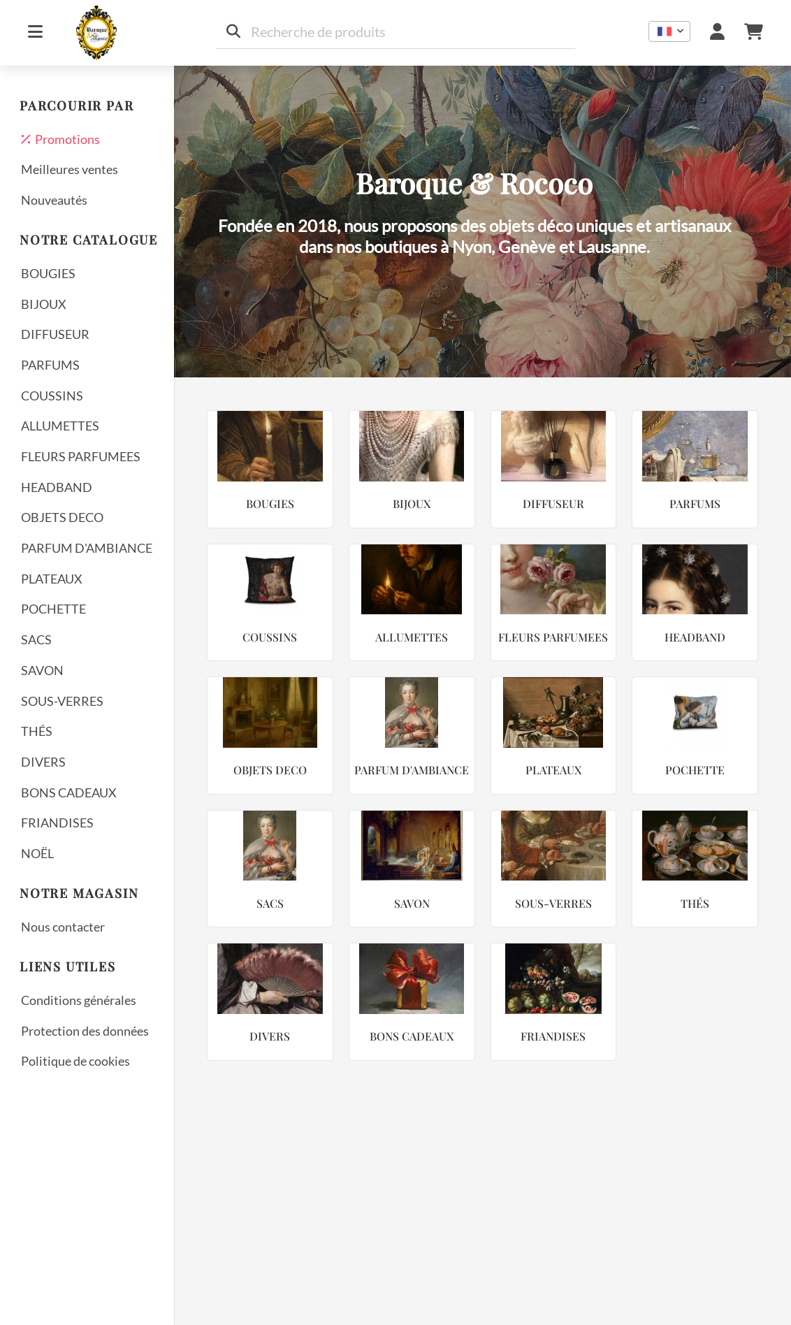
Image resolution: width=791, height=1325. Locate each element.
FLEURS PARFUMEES (80, 456)
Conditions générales (78, 1000)
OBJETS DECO (62, 517)
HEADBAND (56, 487)
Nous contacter (63, 926)
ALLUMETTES (60, 425)
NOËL (37, 853)
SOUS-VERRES (62, 701)
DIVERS (43, 761)
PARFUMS (50, 364)
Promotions (60, 139)
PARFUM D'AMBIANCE (86, 548)
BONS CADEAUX (69, 792)
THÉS (36, 731)
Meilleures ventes (69, 169)
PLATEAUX (51, 578)
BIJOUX (43, 304)
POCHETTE (53, 608)
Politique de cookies (75, 1061)
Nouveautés (54, 200)
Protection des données (85, 1030)
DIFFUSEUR (55, 334)
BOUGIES (48, 273)
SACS (36, 639)
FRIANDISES (57, 822)
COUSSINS (52, 395)
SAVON (42, 670)
